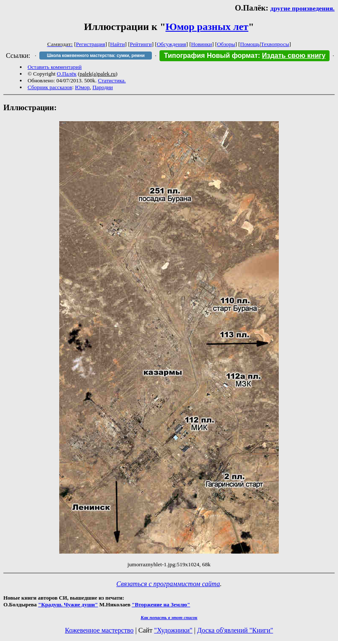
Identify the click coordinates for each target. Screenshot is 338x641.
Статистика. (112, 80)
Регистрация (90, 44)
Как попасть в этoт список (169, 617)
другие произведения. (302, 8)
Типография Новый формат (211, 55)
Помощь (250, 44)
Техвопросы (275, 44)
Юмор (82, 87)
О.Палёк (66, 74)
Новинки (201, 44)
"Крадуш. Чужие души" (68, 604)
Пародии (102, 87)
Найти (117, 44)
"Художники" (173, 630)
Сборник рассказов (49, 87)
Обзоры (226, 44)
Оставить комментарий (54, 67)
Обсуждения (171, 44)
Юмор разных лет (206, 26)
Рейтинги (141, 44)
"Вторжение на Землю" (161, 604)
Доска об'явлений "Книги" (235, 630)
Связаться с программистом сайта (168, 583)
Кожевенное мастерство (99, 630)
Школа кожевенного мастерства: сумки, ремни (96, 55)
